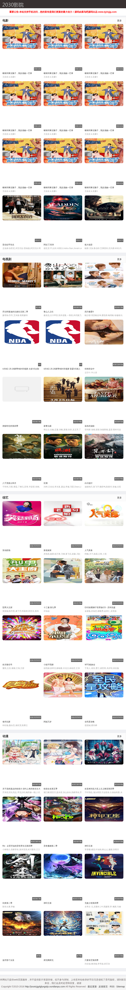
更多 (119, 20)
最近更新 (92, 986)
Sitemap (120, 986)
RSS (112, 986)
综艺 (5, 497)
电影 (5, 20)
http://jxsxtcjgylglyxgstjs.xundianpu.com (45, 986)
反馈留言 (103, 986)
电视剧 (6, 259)
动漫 (5, 736)
